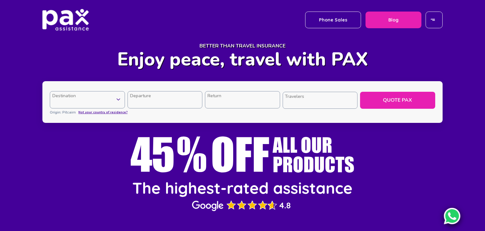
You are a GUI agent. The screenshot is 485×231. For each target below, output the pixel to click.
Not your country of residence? (103, 112)
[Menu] (434, 20)
